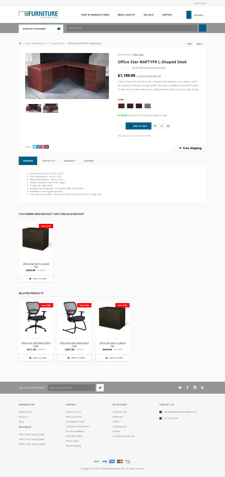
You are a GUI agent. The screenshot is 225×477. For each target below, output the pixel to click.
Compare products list (123, 436)
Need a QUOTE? (74, 416)
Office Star (138, 54)
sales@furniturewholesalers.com (180, 411)
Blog (21, 421)
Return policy (72, 440)
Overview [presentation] (28, 160)
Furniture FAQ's (73, 411)
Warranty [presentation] (69, 160)
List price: (142, 76)
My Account (200, 3)
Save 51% (46, 226)
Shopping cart (119, 426)
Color (121, 99)
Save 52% (84, 305)
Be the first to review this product (149, 67)
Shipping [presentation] (89, 160)
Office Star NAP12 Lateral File (36, 265)
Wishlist (116, 431)
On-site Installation (75, 431)
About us (23, 416)
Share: (28, 146)
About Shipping (73, 445)
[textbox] (132, 28)
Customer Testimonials (77, 426)
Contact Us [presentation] (48, 160)
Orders (115, 421)
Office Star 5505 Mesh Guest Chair (74, 344)
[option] (33, 108)
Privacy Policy (25, 411)
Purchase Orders (74, 436)
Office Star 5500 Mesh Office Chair (36, 344)
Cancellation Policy (75, 421)
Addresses (117, 416)
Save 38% (46, 305)
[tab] (28, 161)
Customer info (119, 411)
